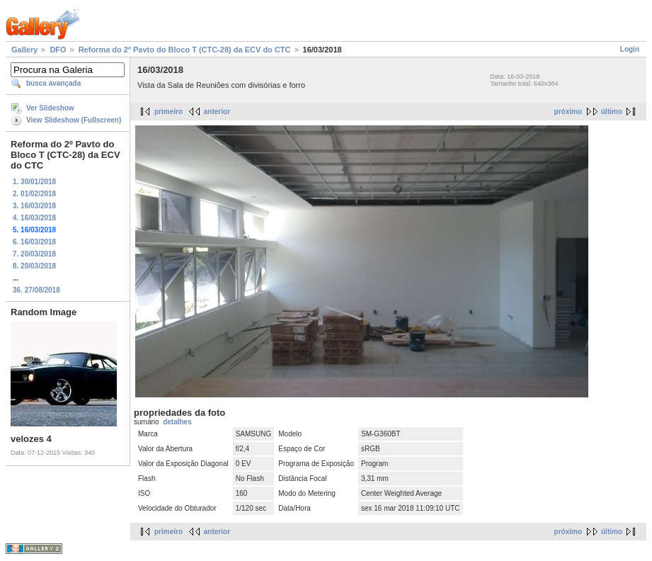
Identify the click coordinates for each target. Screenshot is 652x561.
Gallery (24, 49)
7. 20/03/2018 (34, 254)
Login (629, 49)
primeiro (168, 111)
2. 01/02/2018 (34, 194)
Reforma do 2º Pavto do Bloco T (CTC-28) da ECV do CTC (185, 49)
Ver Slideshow (50, 108)
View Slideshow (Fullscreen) (73, 120)
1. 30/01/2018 (34, 182)
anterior (217, 111)
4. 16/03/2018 (34, 218)
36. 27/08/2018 (36, 290)
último (611, 111)
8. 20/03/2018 (34, 266)
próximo (568, 111)
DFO (58, 49)
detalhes (177, 422)
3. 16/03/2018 (34, 206)
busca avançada (53, 83)
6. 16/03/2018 (34, 242)
